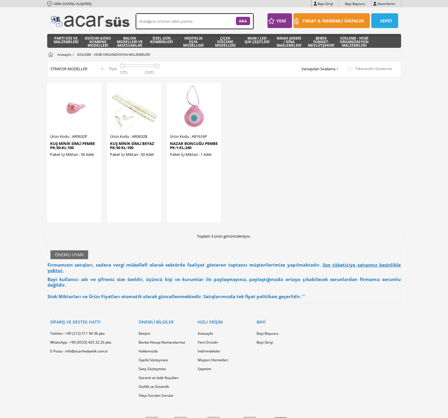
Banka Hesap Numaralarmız (162, 302)
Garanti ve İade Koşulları (159, 338)
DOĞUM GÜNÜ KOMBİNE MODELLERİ (98, 41)
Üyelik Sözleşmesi (153, 320)
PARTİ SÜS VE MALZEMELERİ (66, 40)
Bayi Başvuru (355, 3)
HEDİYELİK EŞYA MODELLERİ (193, 41)
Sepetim (204, 329)
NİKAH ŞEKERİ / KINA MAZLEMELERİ (289, 41)
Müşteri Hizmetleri (213, 320)
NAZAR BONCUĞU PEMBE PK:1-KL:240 (194, 145)
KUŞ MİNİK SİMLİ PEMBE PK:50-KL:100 (72, 145)
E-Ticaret (206, 410)
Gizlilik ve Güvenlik (154, 347)
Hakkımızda (148, 311)
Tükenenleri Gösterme (369, 68)
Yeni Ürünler (208, 302)
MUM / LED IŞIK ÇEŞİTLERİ (257, 40)
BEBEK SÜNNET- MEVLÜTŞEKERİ (321, 41)
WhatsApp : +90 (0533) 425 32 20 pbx (80, 302)
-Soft (193, 410)
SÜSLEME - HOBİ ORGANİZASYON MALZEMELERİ (354, 41)
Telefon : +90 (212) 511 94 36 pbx (77, 293)
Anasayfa (205, 293)
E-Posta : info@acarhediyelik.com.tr (79, 311)
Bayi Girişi (325, 3)
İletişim (144, 293)
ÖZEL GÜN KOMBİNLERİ (161, 40)
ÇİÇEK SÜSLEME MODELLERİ (225, 41)
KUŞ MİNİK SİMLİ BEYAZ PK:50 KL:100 (132, 145)
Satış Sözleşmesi (152, 329)
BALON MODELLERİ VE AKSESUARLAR (130, 41)
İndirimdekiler (209, 311)
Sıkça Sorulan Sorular (156, 355)
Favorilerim (386, 3)
